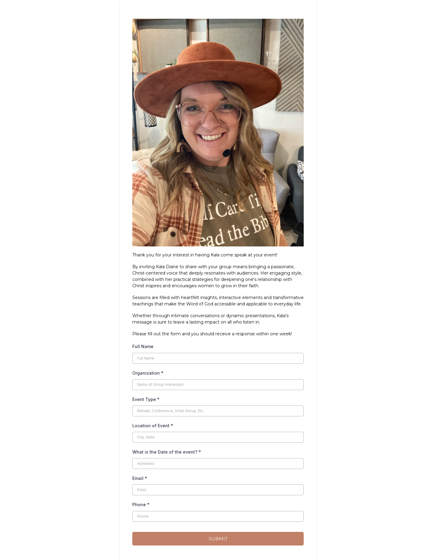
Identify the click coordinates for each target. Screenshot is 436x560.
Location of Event (152, 425)
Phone (141, 504)
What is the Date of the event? (166, 451)
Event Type (146, 399)
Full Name (143, 346)
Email (139, 478)
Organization (148, 373)
